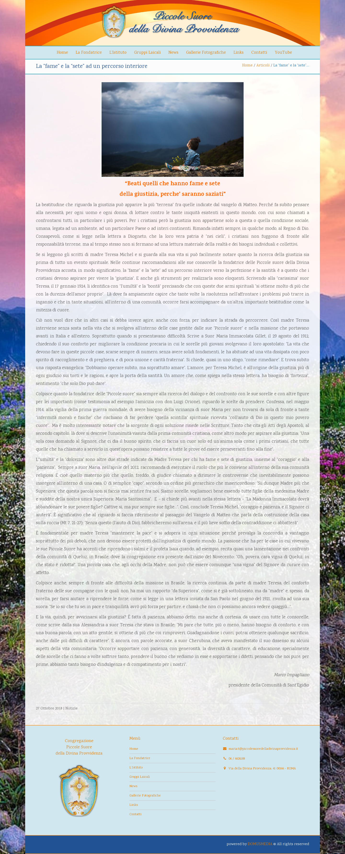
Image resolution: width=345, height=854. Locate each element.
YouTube (283, 53)
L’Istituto (117, 53)
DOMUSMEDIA (260, 844)
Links (239, 53)
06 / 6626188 (237, 758)
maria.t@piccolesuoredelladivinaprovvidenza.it (263, 749)
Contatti (259, 53)
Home (62, 53)
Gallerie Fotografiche (206, 53)
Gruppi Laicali (147, 53)
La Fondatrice (89, 53)
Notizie (71, 708)
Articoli (263, 65)
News (173, 53)
